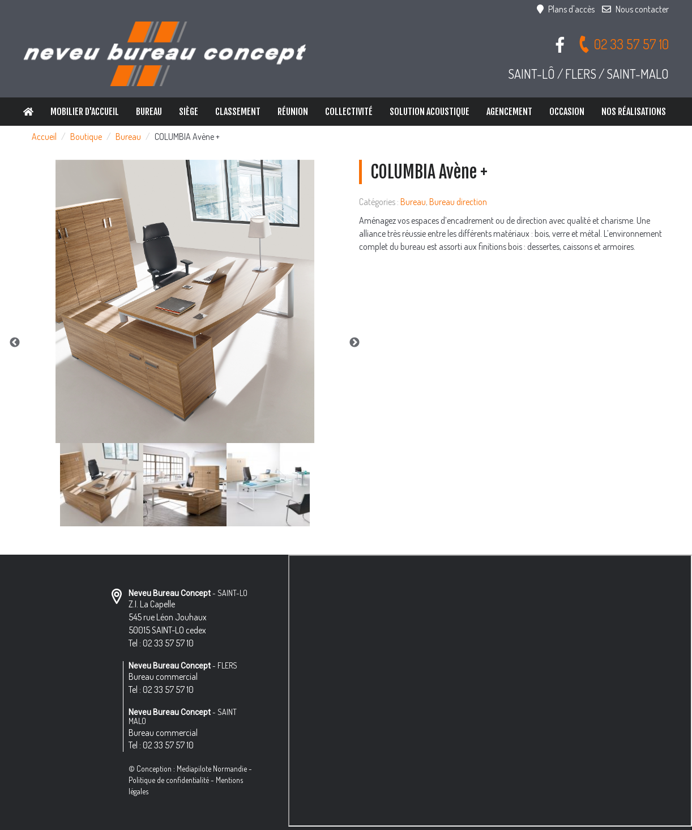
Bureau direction (458, 201)
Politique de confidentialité (169, 780)
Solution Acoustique (429, 111)
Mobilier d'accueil (84, 111)
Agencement (509, 111)
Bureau (149, 111)
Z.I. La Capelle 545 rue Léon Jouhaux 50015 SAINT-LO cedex (168, 617)
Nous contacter (635, 9)
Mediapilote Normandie (212, 768)
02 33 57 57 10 (623, 44)
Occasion (566, 111)
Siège (188, 111)
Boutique (86, 136)
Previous (14, 342)
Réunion (292, 111)
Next (354, 342)
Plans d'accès (566, 9)
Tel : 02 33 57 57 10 (161, 643)
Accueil (44, 136)
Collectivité (349, 111)
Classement (237, 111)
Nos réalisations (633, 111)
